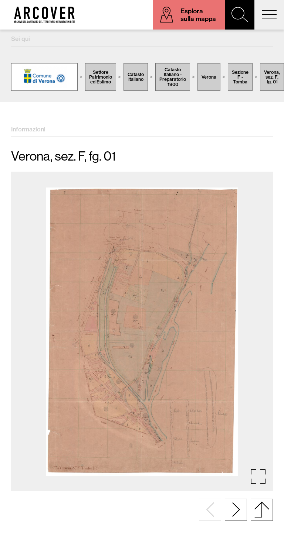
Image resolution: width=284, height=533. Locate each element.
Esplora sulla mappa (198, 15)
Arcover (44, 15)
